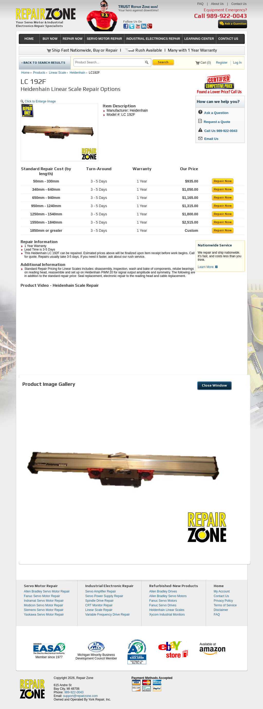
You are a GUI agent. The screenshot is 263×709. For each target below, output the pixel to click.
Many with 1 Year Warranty (192, 50)
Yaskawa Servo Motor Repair (44, 614)
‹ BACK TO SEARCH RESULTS (43, 62)
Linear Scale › (59, 72)
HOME (29, 39)
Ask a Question (213, 113)
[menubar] (129, 39)
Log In (237, 62)
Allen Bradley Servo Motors (167, 596)
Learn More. (208, 267)
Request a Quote (214, 122)
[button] (146, 63)
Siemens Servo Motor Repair (43, 610)
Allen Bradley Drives (163, 591)
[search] (109, 62)
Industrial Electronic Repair (109, 586)
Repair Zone (84, 678)
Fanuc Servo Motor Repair (42, 596)
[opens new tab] (219, 93)
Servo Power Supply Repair (104, 596)
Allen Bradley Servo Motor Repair (47, 591)
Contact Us (239, 4)
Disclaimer (221, 610)
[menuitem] (29, 39)
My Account (222, 591)
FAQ (200, 4)
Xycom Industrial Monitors (167, 614)
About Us (217, 4)
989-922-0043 (226, 15)
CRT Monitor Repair (98, 605)
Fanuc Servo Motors (163, 600)
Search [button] (163, 62)
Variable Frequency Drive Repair (107, 614)
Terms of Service (225, 605)
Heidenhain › (79, 72)
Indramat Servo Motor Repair (44, 600)
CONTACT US (228, 39)
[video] (92, 328)
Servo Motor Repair (41, 586)
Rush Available (142, 50)
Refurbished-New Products (173, 586)
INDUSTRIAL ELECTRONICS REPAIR (153, 39)
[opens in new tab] (126, 28)
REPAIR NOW (72, 39)
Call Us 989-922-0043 (220, 131)
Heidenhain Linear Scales (166, 610)
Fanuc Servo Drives (162, 605)
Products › (40, 72)
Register (222, 62)
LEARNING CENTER (199, 39)
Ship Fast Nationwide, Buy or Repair (82, 50)
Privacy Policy (223, 600)
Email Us (208, 139)
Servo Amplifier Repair (100, 591)
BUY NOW (50, 39)
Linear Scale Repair (98, 610)
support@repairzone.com (80, 696)
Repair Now (223, 181)
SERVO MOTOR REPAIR (104, 39)
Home (25, 72)
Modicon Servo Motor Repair (43, 605)
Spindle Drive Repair (99, 600)
